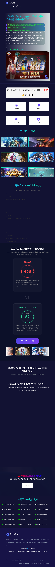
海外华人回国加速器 (16, 560)
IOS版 (38, 108)
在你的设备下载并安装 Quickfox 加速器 (16, 199)
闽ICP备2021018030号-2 (43, 563)
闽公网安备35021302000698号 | (30, 563)
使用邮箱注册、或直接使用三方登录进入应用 (18, 219)
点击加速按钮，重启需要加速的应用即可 (16, 238)
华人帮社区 (44, 551)
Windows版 (16, 122)
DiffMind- (33, 551)
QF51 (45, 90)
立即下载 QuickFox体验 (27, 341)
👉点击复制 (27, 95)
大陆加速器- (18, 551)
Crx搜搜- (38, 551)
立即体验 (27, 485)
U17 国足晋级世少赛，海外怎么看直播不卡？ (32, 514)
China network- (26, 551)
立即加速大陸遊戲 (16, 49)
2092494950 (32, 548)
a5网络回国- (11, 551)
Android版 (16, 108)
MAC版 (39, 122)
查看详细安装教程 (11, 241)
